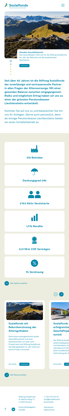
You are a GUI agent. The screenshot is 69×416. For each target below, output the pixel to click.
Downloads (48, 402)
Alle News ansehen (18, 375)
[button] (10, 64)
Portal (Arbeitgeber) (27, 407)
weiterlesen (24, 65)
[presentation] (56, 294)
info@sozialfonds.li (52, 399)
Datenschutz (49, 410)
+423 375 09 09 (52, 397)
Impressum (48, 407)
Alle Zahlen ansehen (18, 283)
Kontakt (22, 410)
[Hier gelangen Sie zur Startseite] (16, 5)
